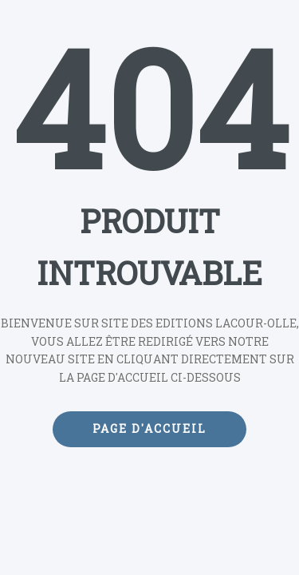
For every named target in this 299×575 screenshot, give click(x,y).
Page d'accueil (149, 428)
